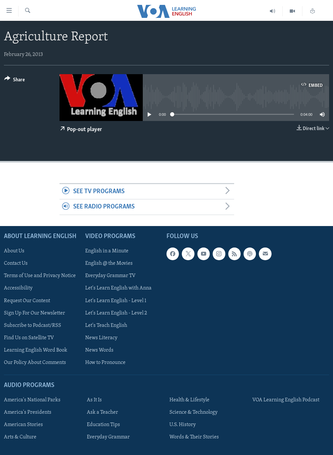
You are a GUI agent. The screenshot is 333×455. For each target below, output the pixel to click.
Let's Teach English (106, 325)
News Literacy (101, 337)
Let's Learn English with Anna (118, 288)
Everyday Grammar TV (110, 275)
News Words (99, 350)
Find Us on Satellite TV (29, 337)
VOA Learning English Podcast (285, 400)
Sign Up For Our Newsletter (34, 312)
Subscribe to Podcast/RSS (32, 325)
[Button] (14, 80)
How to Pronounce (105, 362)
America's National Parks (32, 400)
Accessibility (18, 288)
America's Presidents (27, 412)
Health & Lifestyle (189, 400)
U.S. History (182, 424)
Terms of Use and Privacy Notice (40, 275)
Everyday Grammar (108, 437)
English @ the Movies (109, 263)
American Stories (23, 424)
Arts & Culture (20, 437)
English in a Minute (106, 251)
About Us (14, 251)
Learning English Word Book (35, 350)
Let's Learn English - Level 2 (116, 312)
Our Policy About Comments (35, 362)
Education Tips (103, 424)
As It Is (94, 400)
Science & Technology (193, 412)
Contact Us (16, 263)
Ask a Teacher (102, 412)
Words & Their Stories (194, 437)
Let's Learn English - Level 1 (115, 300)
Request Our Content (27, 300)
